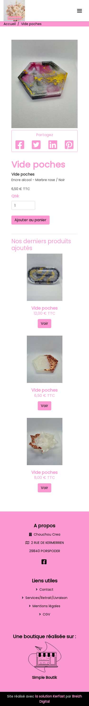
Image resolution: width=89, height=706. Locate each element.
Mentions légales (46, 606)
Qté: (15, 196)
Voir (44, 323)
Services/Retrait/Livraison (46, 597)
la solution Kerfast (50, 696)
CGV (46, 614)
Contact (46, 589)
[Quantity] (23, 205)
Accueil (10, 24)
